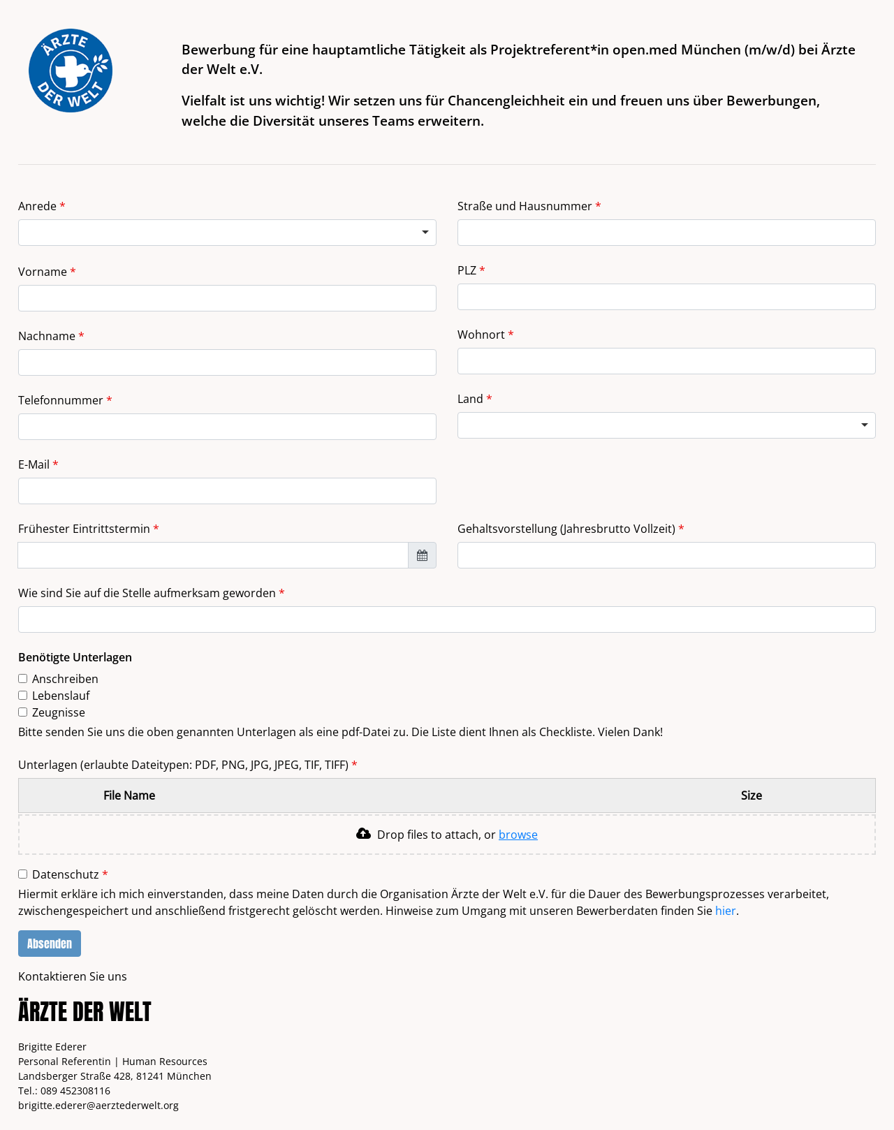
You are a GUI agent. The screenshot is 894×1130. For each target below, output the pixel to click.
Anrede (38, 206)
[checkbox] (22, 678)
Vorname (44, 271)
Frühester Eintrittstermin (85, 528)
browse (518, 834)
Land (471, 398)
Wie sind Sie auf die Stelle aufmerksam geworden (148, 593)
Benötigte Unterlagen (75, 657)
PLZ (468, 270)
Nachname (48, 336)
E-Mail (35, 464)
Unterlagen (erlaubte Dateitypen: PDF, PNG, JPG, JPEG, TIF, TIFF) (184, 764)
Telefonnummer (62, 400)
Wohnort (482, 334)
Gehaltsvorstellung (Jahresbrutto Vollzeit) (570, 528)
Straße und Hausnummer (526, 206)
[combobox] (666, 425)
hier (725, 910)
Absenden (49, 943)
